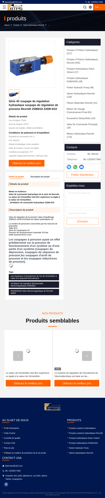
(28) (77, 80)
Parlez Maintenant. (82, 174)
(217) (82, 52)
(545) (82, 61)
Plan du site (9, 448)
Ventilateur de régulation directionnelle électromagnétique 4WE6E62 (27, 284)
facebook (6, 484)
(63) (79, 110)
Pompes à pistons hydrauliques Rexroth (86, 433)
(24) (81, 118)
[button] (18, 356)
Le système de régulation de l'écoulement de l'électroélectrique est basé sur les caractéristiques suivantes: (76, 375)
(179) (80, 135)
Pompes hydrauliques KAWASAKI (83, 443)
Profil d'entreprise (11, 428)
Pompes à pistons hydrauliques (82, 428)
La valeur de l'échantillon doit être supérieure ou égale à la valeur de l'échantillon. (27, 374)
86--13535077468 (94, 2)
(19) (82, 126)
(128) (81, 95)
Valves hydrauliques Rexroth (33, 25)
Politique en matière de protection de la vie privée (25, 453)
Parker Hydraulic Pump (79, 448)
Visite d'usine (9, 433)
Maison (7, 25)
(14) (82, 103)
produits (16, 25)
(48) (80, 87)
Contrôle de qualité (12, 438)
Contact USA (9, 443)
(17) (80, 70)
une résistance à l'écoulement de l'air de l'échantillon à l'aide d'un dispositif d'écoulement (34, 277)
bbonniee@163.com (12, 2)
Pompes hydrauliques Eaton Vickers (84, 438)
